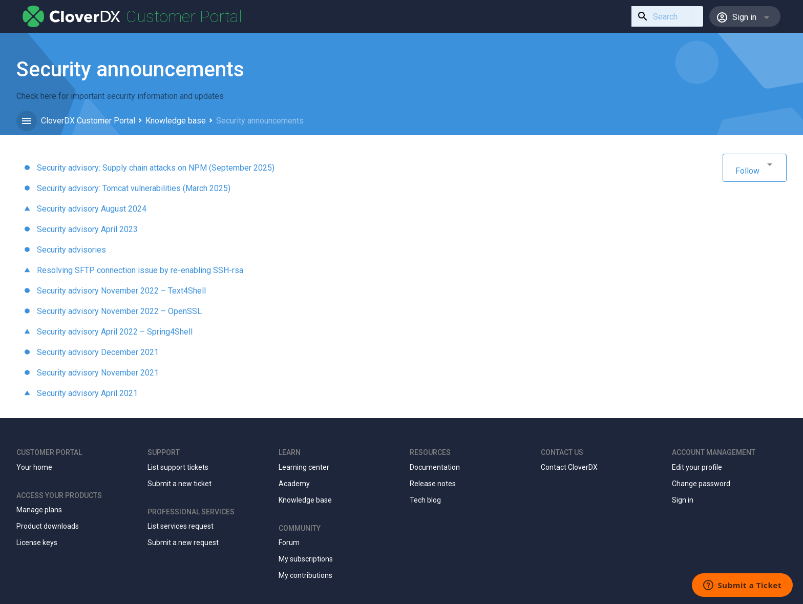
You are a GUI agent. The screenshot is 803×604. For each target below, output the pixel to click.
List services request (180, 526)
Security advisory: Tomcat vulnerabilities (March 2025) (133, 188)
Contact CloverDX (569, 467)
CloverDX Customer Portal (88, 121)
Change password (701, 484)
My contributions (305, 575)
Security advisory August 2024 (91, 209)
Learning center (304, 467)
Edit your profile (697, 467)
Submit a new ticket (179, 484)
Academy (294, 484)
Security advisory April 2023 (87, 229)
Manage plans (39, 510)
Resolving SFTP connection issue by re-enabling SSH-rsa (140, 270)
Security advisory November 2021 (98, 373)
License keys (36, 542)
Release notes (433, 484)
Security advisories (71, 250)
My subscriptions (306, 559)
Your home (34, 467)
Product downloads (47, 526)
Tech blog (425, 500)
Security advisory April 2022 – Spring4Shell (115, 332)
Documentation (435, 467)
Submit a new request (183, 542)
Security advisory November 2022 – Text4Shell (121, 291)
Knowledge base (175, 121)
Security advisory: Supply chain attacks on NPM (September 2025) (155, 168)
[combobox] (662, 16)
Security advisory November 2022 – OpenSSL (119, 311)
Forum (289, 542)
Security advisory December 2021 (98, 352)
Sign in (682, 500)
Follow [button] (747, 171)
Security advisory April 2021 (87, 393)
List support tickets (177, 467)
